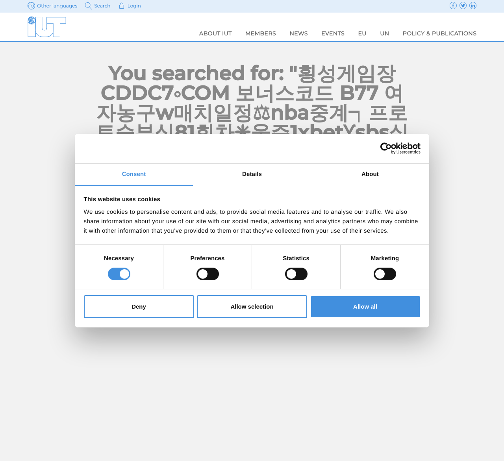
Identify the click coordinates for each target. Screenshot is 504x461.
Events (333, 33)
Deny (139, 307)
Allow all (365, 307)
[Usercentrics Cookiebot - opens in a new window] (386, 148)
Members (260, 33)
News (298, 33)
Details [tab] (252, 173)
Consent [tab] (134, 173)
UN (384, 33)
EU (362, 33)
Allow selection (251, 307)
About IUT (215, 33)
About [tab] (370, 173)
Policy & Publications (439, 33)
